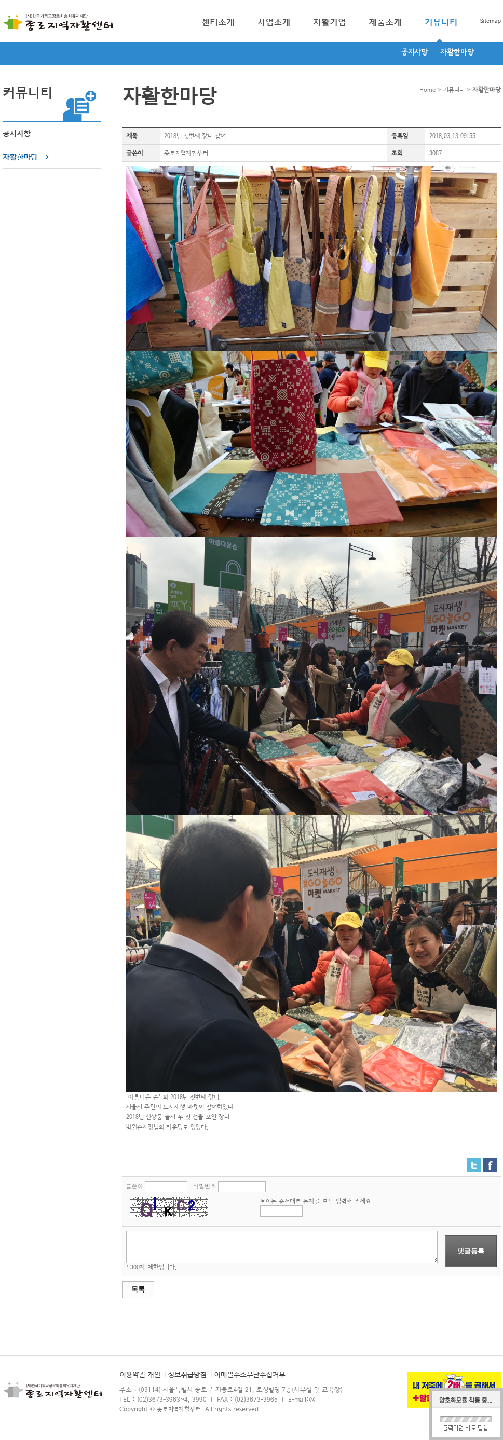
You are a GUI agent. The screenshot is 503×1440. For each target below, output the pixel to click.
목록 (138, 1289)
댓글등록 (470, 1251)
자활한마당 (457, 52)
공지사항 (414, 52)
